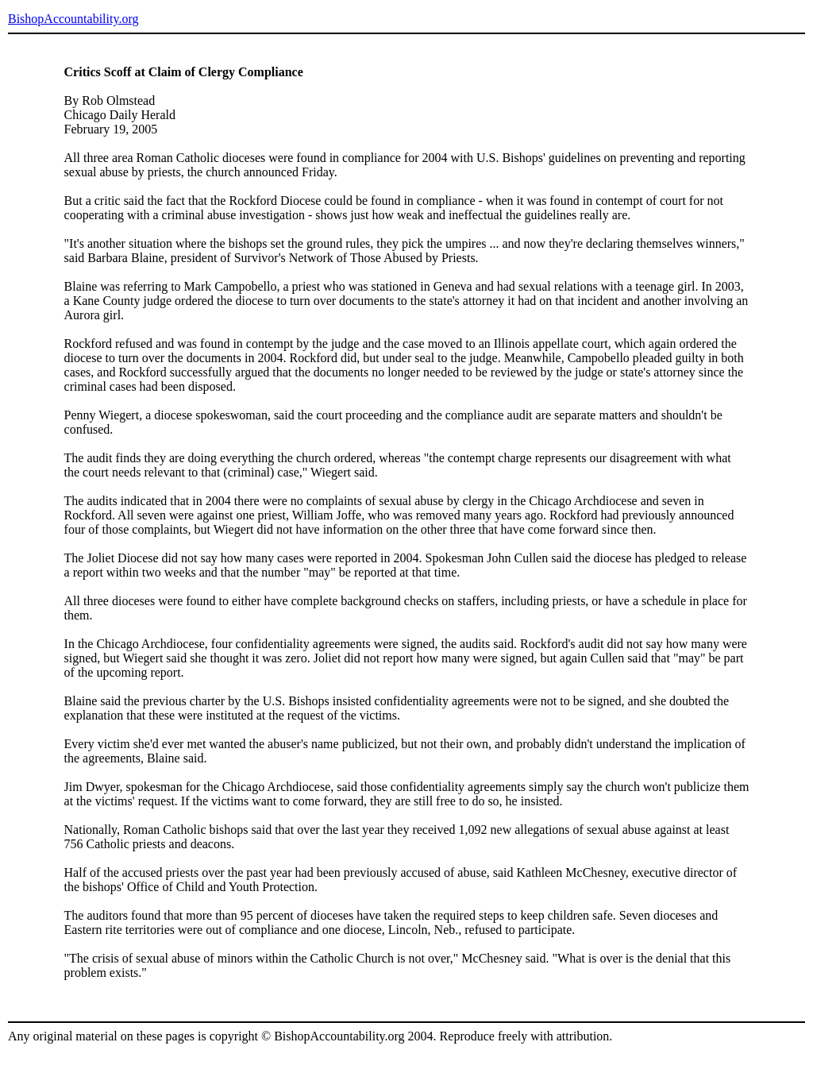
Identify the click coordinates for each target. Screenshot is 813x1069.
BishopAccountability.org (73, 18)
